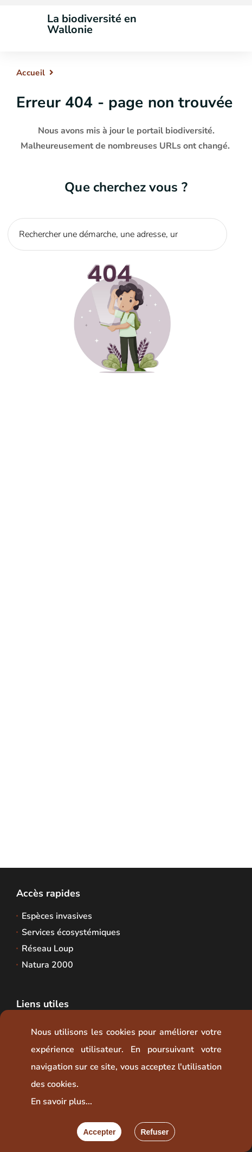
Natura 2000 (47, 964)
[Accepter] (99, 1131)
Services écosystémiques (71, 932)
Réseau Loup (47, 948)
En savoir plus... (61, 1102)
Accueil (30, 72)
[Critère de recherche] (117, 234)
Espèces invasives (57, 916)
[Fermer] (154, 1131)
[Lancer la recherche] (213, 258)
